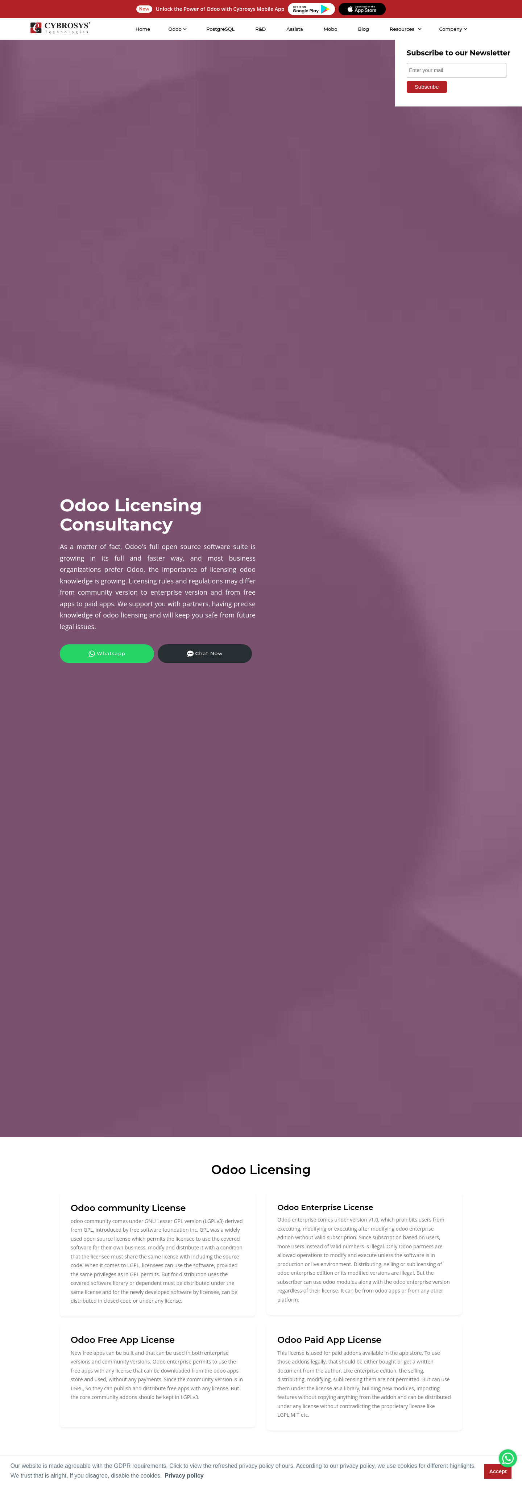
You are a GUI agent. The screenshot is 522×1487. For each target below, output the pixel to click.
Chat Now (172, 653)
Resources (401, 29)
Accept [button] (498, 1471)
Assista (294, 29)
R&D (260, 29)
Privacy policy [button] (184, 1476)
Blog (363, 29)
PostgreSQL (220, 29)
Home (142, 29)
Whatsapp (96, 653)
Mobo (330, 29)
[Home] (60, 29)
